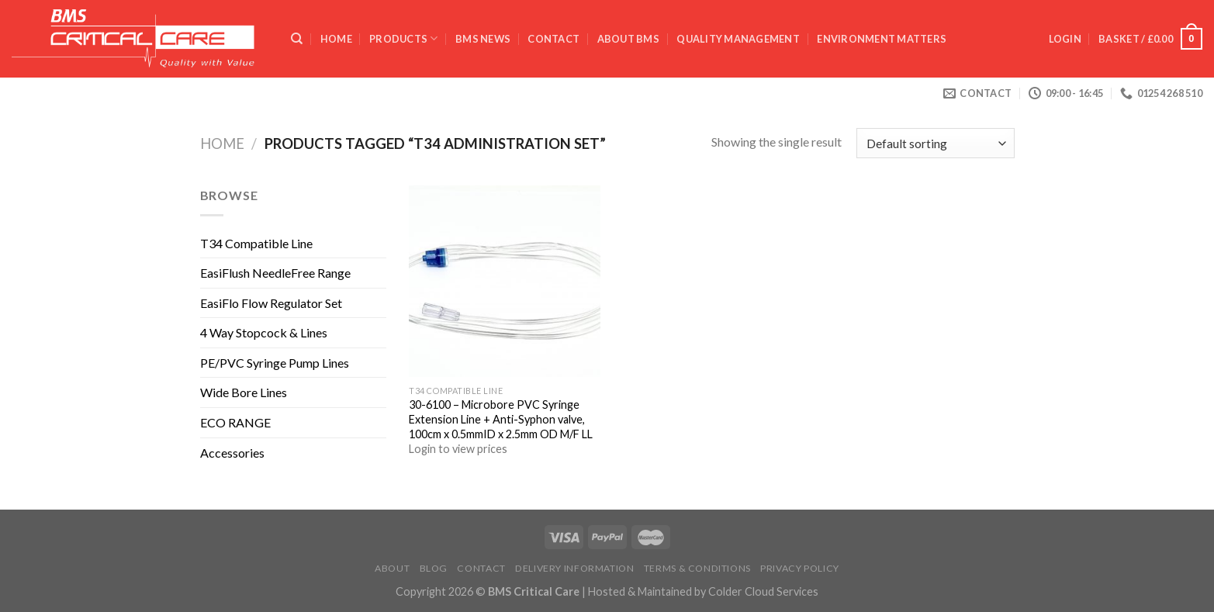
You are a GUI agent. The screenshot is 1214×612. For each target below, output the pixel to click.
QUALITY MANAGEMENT (738, 39)
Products (403, 38)
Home (336, 39)
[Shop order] (935, 143)
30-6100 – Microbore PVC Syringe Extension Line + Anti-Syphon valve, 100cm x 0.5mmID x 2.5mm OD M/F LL (501, 419)
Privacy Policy (799, 568)
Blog (434, 568)
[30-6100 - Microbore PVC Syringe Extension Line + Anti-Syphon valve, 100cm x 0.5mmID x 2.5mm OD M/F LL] (504, 281)
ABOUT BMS (628, 39)
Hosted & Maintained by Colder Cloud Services (703, 591)
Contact (553, 39)
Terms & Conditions (697, 568)
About (392, 568)
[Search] (297, 39)
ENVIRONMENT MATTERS (881, 39)
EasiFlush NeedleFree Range (275, 272)
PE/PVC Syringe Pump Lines (274, 362)
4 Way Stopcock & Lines (263, 332)
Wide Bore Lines (243, 392)
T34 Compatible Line (256, 243)
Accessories (232, 452)
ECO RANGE (235, 422)
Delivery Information (574, 568)
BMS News (482, 39)
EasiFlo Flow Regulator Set (271, 303)
